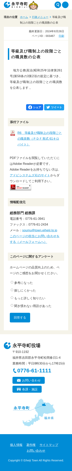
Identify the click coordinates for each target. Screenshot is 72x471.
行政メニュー (40, 17)
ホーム (24, 17)
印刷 (61, 35)
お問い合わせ (31, 380)
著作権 (31, 444)
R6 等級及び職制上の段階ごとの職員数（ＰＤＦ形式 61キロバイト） (39, 138)
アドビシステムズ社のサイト (30, 175)
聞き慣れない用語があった (31, 306)
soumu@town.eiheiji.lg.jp (39, 230)
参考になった (22, 282)
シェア (37, 107)
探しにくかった (23, 290)
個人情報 (16, 444)
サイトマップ (49, 444)
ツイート (56, 107)
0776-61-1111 (34, 371)
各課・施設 (30, 389)
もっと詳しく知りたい (28, 298)
